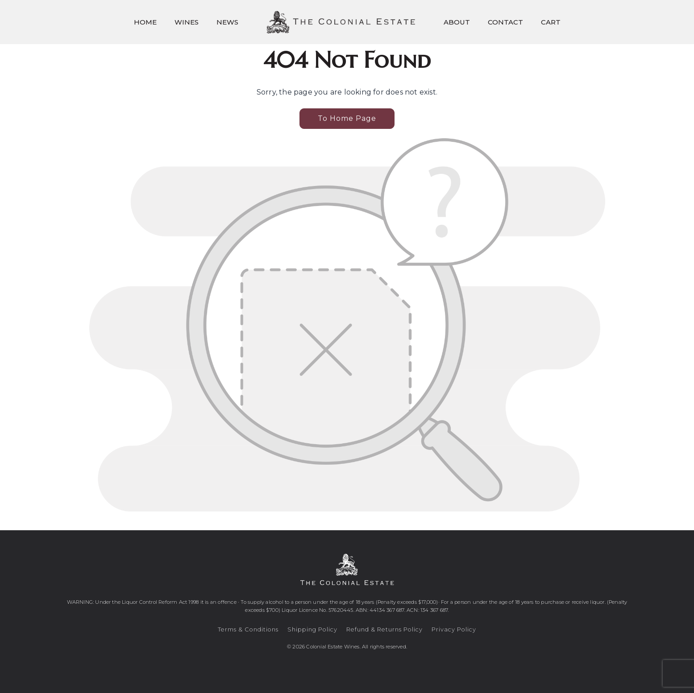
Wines (187, 22)
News (227, 22)
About (457, 22)
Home (145, 22)
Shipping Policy (312, 629)
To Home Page (347, 118)
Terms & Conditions (248, 629)
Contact (505, 22)
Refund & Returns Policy (384, 629)
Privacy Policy (454, 629)
